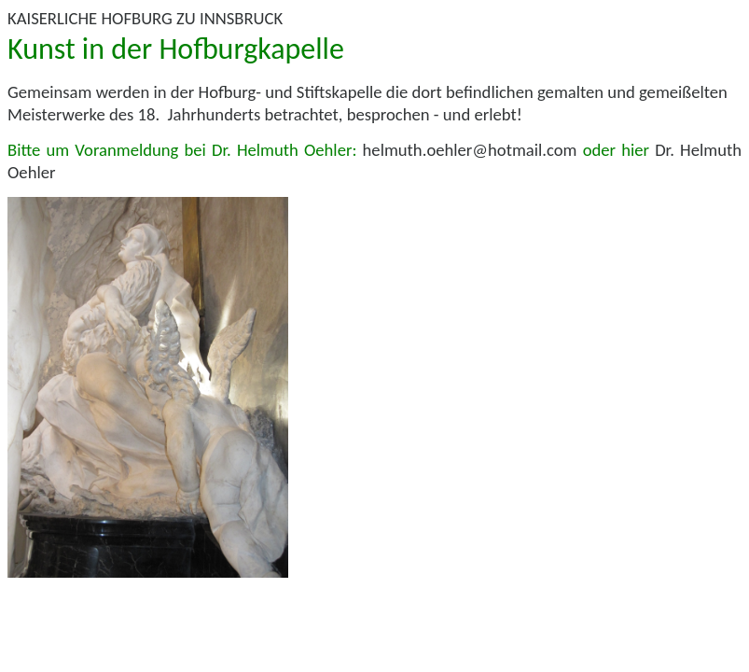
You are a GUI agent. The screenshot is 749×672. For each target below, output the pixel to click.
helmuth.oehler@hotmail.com (470, 150)
